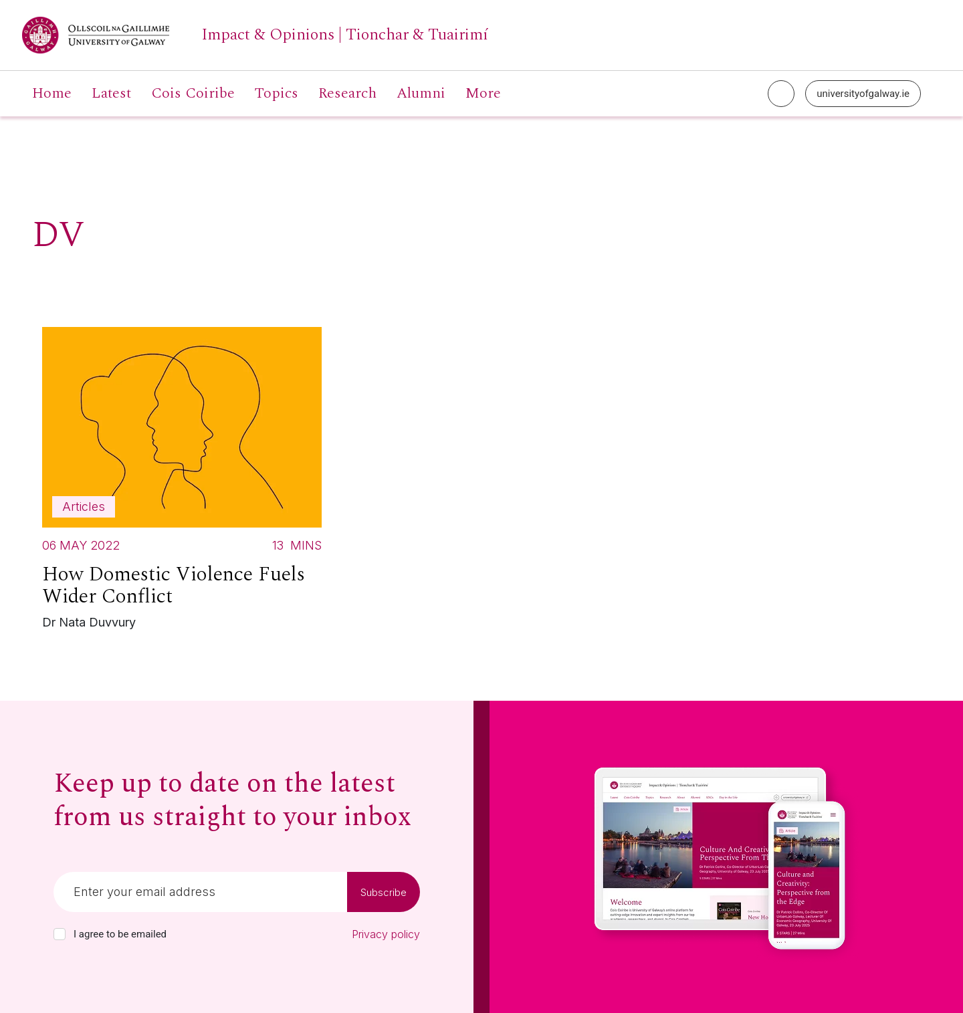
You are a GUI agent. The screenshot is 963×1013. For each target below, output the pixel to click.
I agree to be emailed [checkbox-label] (120, 934)
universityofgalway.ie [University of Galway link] (863, 94)
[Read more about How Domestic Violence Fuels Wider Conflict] (182, 482)
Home (52, 93)
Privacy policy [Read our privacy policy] (386, 934)
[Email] (200, 892)
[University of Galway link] (255, 35)
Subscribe (383, 892)
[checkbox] (60, 934)
